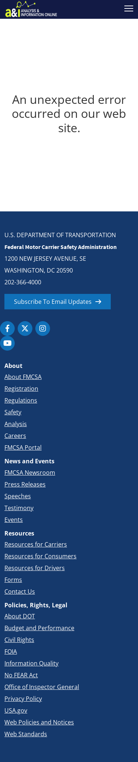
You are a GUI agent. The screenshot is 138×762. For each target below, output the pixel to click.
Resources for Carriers (35, 544)
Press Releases (25, 484)
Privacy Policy (23, 699)
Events (13, 520)
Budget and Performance (39, 628)
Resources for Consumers (40, 556)
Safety (12, 412)
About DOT (19, 616)
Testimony (18, 508)
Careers (15, 436)
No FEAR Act (21, 675)
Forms (13, 580)
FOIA (10, 651)
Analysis (15, 424)
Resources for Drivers (34, 568)
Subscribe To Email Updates (53, 302)
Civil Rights (19, 640)
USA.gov (15, 710)
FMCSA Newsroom (29, 472)
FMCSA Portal (23, 447)
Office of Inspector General (41, 687)
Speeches (17, 496)
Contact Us (19, 591)
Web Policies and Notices (39, 722)
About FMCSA (23, 377)
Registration (21, 388)
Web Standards (25, 734)
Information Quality (31, 663)
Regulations (20, 400)
